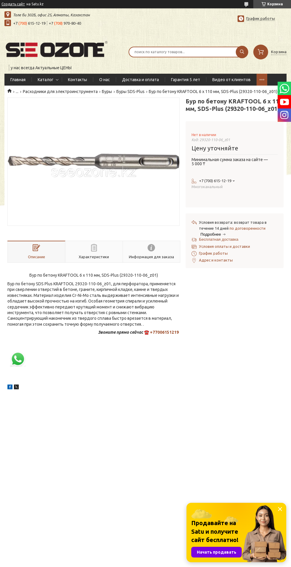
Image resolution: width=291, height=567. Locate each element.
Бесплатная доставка (218, 239)
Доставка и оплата (140, 80)
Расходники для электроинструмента (60, 91)
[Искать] (242, 52)
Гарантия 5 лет (185, 80)
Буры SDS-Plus (130, 91)
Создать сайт (13, 4)
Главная (18, 80)
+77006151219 (164, 332)
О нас (104, 80)
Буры (107, 91)
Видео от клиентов (231, 80)
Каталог (45, 80)
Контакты (77, 80)
